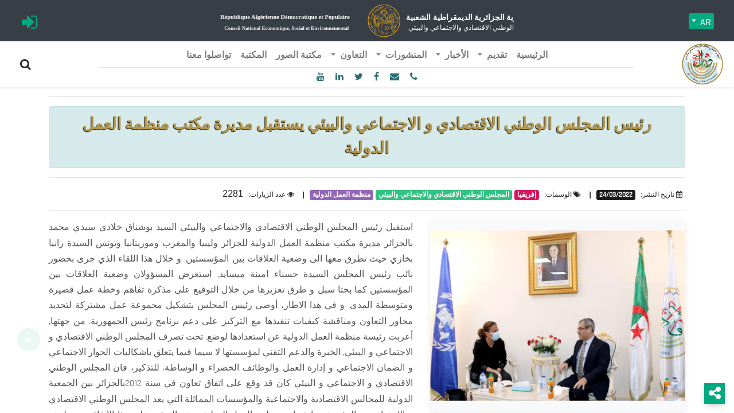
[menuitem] (532, 55)
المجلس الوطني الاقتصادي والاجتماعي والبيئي (443, 194)
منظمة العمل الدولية (341, 194)
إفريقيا (526, 194)
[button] (441, 315)
